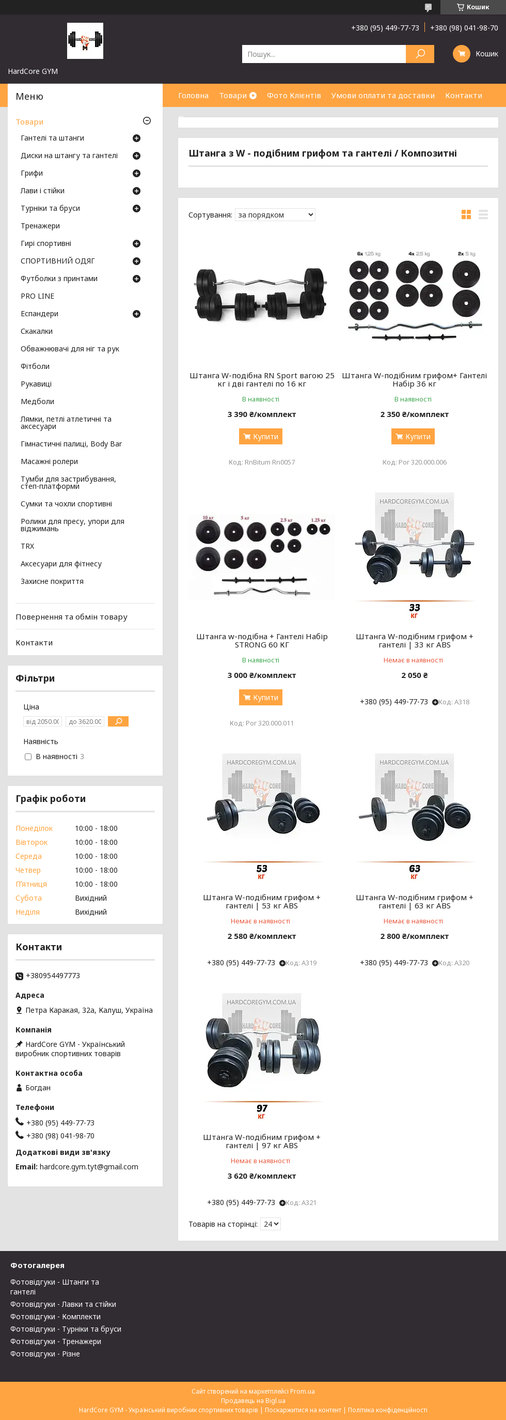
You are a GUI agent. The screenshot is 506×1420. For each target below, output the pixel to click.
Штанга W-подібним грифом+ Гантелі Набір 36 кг (414, 379)
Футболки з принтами (59, 279)
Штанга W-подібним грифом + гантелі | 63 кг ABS (414, 901)
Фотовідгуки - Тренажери (55, 1341)
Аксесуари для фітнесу (61, 564)
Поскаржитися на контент (303, 1410)
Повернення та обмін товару (71, 616)
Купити (265, 436)
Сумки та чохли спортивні (66, 504)
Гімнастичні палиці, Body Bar (71, 444)
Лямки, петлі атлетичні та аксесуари (66, 423)
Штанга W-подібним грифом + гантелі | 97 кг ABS (262, 1141)
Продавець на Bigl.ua (253, 1400)
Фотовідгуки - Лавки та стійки (63, 1304)
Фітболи (35, 367)
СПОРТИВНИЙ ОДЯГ (58, 261)
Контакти (463, 95)
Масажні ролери (49, 462)
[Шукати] (420, 54)
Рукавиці (36, 384)
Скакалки (37, 332)
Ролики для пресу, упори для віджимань (72, 525)
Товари (233, 95)
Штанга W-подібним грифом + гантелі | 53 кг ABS (262, 901)
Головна (193, 95)
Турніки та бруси (50, 209)
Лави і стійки (43, 191)
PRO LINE (37, 296)
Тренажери (40, 226)
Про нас (193, 118)
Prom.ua (302, 1391)
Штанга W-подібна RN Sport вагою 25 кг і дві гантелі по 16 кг (262, 379)
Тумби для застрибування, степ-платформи (68, 483)
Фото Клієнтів (294, 95)
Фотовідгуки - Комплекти (55, 1316)
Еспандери (39, 314)
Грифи (32, 173)
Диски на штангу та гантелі (69, 156)
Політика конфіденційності (388, 1410)
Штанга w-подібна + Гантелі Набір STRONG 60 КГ (262, 640)
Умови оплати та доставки (383, 95)
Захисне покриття (52, 582)
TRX (27, 547)
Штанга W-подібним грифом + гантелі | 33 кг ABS (414, 640)
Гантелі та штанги (52, 138)
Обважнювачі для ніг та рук (70, 349)
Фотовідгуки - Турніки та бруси (65, 1329)
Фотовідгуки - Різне (45, 1354)
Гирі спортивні (46, 244)
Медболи (37, 402)
